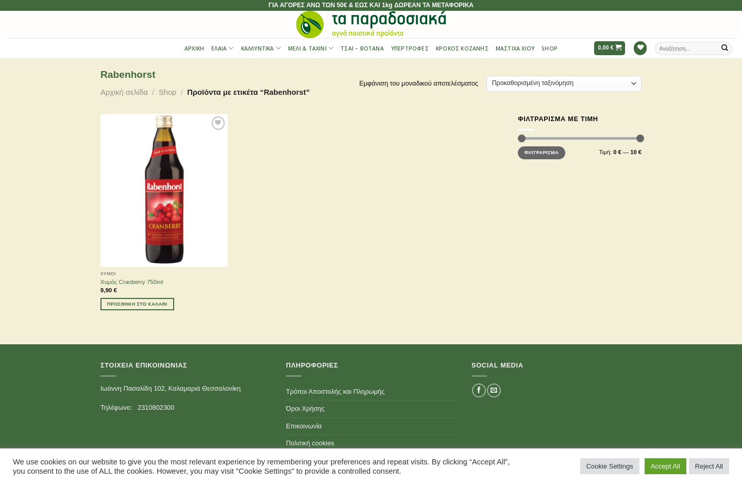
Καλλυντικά (261, 48)
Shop (550, 48)
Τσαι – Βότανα (362, 48)
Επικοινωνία (304, 426)
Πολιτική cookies (310, 443)
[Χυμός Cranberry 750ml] (164, 190)
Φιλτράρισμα (541, 152)
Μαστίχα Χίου (515, 48)
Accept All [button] (665, 466)
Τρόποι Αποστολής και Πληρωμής (335, 391)
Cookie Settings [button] (609, 466)
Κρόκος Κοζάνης (462, 48)
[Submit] (725, 48)
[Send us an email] (493, 390)
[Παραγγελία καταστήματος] (564, 84)
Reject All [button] (709, 466)
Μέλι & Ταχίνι (310, 48)
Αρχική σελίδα (124, 92)
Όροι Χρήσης (305, 408)
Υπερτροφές (410, 48)
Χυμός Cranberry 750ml (131, 282)
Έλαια (222, 48)
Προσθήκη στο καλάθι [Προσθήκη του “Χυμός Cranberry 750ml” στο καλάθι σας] (137, 304)
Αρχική (194, 48)
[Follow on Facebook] (478, 390)
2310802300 (156, 407)
